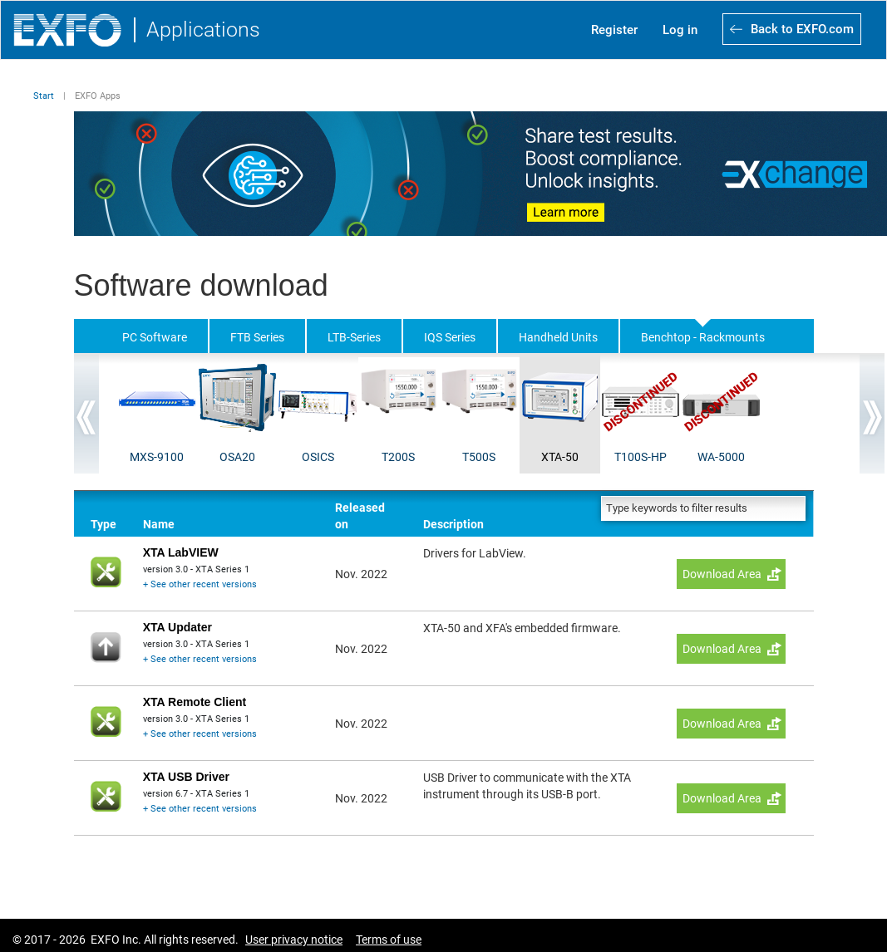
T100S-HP (640, 457)
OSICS (318, 457)
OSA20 (237, 457)
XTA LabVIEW (181, 552)
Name (159, 524)
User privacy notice (293, 939)
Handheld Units (558, 337)
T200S (398, 457)
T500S (478, 457)
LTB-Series (354, 337)
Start (43, 96)
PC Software (154, 337)
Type (103, 524)
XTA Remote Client (194, 702)
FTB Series (257, 337)
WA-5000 (721, 457)
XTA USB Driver (186, 776)
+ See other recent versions (200, 584)
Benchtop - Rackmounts (703, 337)
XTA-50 (560, 457)
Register (614, 29)
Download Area (721, 574)
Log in (680, 29)
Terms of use (388, 939)
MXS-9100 (157, 457)
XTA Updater (177, 627)
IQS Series (450, 337)
